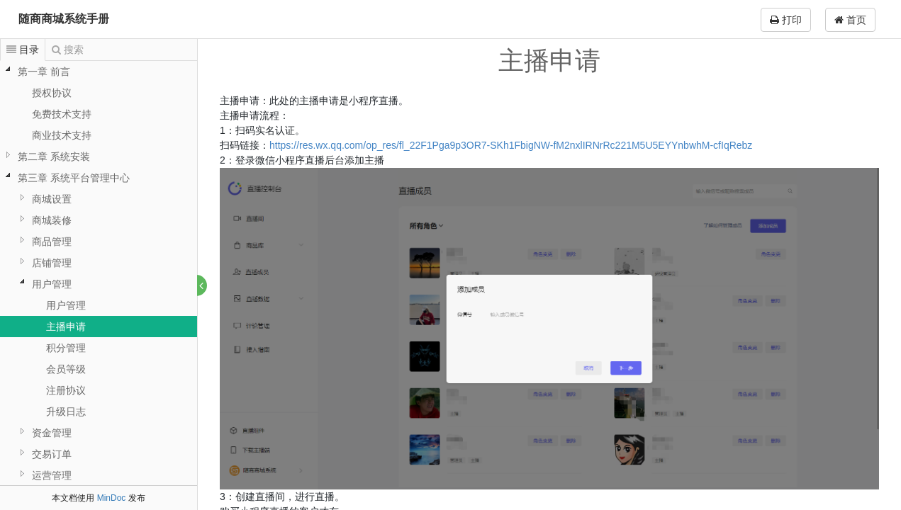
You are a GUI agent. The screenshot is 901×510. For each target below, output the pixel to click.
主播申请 (66, 326)
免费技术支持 (61, 114)
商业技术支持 (61, 135)
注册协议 (66, 390)
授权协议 (52, 92)
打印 (786, 20)
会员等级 (66, 369)
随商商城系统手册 (63, 19)
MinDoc (111, 498)
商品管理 (52, 241)
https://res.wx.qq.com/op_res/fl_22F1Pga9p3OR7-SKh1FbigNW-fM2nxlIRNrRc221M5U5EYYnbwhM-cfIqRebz (511, 145)
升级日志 (66, 411)
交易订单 (52, 454)
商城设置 (52, 199)
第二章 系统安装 (54, 156)
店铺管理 (52, 262)
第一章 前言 (44, 71)
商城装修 (52, 220)
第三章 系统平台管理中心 (74, 177)
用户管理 (52, 284)
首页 (850, 20)
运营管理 (52, 475)
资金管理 (52, 432)
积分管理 (66, 347)
